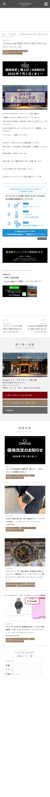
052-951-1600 (15, 277)
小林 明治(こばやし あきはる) (14, 478)
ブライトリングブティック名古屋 (15, 583)
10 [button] (26, 78)
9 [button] (23, 78)
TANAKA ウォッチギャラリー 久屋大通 (20, 380)
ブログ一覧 (12, 34)
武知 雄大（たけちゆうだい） (12, 53)
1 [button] (5, 78)
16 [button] (39, 78)
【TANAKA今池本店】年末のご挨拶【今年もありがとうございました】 (37, 329)
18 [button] (44, 78)
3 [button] (10, 78)
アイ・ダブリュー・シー (28, 528)
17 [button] (42, 78)
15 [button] (37, 78)
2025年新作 (31, 583)
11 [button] (28, 78)
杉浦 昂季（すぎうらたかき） (25, 586)
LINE (12, 281)
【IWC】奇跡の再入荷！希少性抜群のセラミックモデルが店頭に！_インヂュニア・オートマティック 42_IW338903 (25, 522)
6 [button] (17, 78)
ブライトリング (10, 586)
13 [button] (33, 78)
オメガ (32, 475)
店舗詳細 (9, 410)
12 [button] (30, 78)
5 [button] (14, 78)
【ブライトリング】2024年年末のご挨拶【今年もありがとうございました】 (12, 329)
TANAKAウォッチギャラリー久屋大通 (15, 51)
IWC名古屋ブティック (12, 528)
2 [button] (7, 78)
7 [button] (19, 78)
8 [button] (21, 78)
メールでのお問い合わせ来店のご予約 (20, 403)
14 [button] (35, 78)
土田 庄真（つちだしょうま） (14, 530)
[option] (25, 68)
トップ (3, 34)
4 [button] (12, 78)
